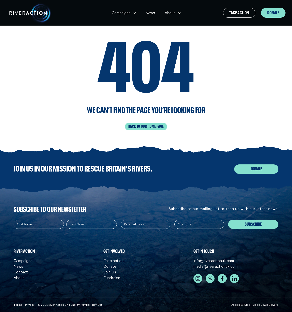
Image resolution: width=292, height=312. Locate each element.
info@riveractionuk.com (213, 260)
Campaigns (121, 13)
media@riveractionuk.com (215, 266)
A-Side (245, 304)
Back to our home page (146, 126)
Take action (239, 13)
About (170, 13)
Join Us (109, 272)
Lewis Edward (269, 304)
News (150, 13)
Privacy (30, 304)
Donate (273, 13)
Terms (18, 304)
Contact (21, 272)
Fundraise (111, 277)
